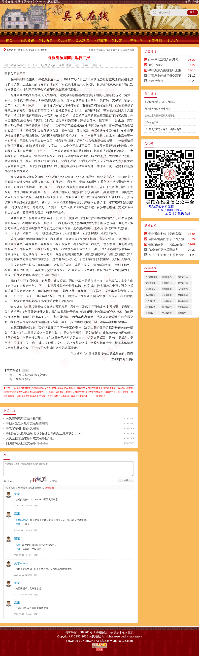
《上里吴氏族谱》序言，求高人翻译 (163, 129)
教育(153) (183, 295)
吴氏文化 (119, 40)
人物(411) (167, 283)
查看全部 (49, 487)
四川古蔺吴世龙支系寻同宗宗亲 (27, 443)
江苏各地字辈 (151, 122)
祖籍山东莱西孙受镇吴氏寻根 (159, 115)
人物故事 (100, 40)
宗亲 (17, 494)
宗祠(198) (167, 289)
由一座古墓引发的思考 (163, 59)
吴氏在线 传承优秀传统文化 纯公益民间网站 (31, 1)
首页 (9, 40)
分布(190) (167, 295)
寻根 (26, 370)
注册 (188, 1)
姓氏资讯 (27, 40)
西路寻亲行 (22, 379)
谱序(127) (167, 306)
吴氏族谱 (82, 40)
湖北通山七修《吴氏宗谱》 (166, 233)
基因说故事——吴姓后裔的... (167, 244)
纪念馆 (173, 40)
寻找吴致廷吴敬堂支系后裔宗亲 (27, 423)
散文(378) (183, 283)
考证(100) (167, 312)
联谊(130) (150, 306)
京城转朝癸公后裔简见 (163, 249)
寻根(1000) (151, 277)
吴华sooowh (22, 520)
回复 (36, 505)
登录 (196, 1)
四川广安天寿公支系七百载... (167, 255)
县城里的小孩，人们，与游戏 (159, 101)
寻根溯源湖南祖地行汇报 (164, 70)
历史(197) (183, 289)
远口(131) (183, 301)
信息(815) (183, 277)
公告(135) (167, 301)
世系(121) (183, 306)
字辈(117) (150, 312)
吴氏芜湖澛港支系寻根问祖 (24, 418)
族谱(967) (167, 277)
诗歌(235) (150, 289)
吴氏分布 (64, 40)
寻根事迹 (42, 50)
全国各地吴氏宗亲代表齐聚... (167, 239)
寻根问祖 (137, 40)
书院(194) (150, 295)
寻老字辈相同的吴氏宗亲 (22, 428)
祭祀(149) (150, 301)
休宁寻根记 (155, 65)
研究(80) (182, 312)
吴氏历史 (46, 40)
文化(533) (150, 283)
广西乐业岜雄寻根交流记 (31, 375)
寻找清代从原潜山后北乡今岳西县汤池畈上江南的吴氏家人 (45, 433)
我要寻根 (155, 40)
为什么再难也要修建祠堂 (157, 108)
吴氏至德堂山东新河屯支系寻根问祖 (30, 438)
